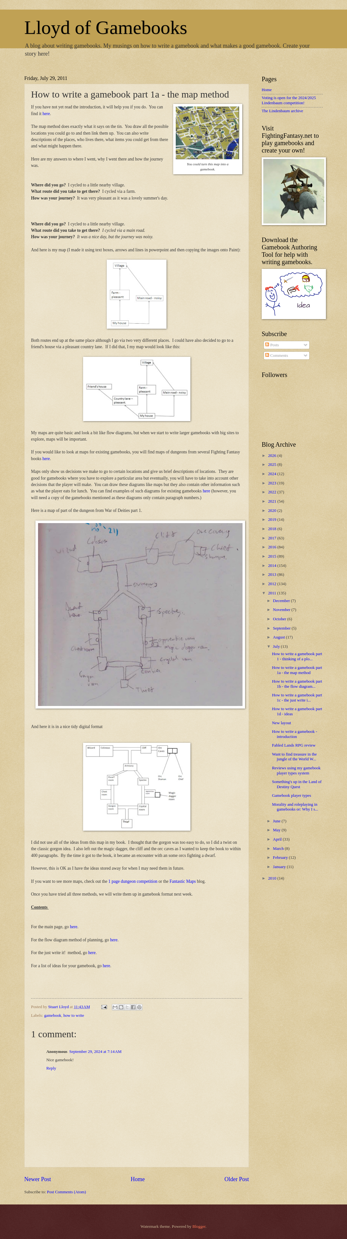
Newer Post (37, 1179)
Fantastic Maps (183, 881)
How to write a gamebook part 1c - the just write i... (297, 697)
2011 (272, 593)
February (281, 857)
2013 (272, 574)
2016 (272, 547)
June (277, 821)
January (280, 867)
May (277, 830)
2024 (272, 474)
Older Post (236, 1179)
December (282, 601)
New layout (281, 723)
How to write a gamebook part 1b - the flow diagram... (297, 683)
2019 (272, 519)
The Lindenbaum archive (282, 111)
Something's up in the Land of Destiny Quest (296, 784)
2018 (272, 529)
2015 (272, 556)
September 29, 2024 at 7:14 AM (95, 1051)
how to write (73, 1015)
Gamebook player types (291, 795)
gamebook (52, 1015)
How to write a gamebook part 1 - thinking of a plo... (297, 656)
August (279, 637)
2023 (272, 483)
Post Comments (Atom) (66, 1192)
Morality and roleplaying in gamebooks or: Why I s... (295, 807)
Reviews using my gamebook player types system (296, 770)
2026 (272, 455)
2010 (272, 878)
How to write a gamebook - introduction (294, 734)
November (282, 610)
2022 (272, 492)
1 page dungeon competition (133, 881)
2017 (272, 538)
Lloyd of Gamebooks (105, 27)
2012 (272, 584)
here (46, 113)
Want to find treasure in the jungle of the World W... (294, 756)
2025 (272, 464)
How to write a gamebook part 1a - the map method (297, 670)
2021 (272, 501)
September (282, 628)
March (279, 848)
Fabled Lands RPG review (293, 745)
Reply (51, 1068)
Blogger (198, 1226)
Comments (276, 355)
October (280, 619)
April (277, 839)
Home (138, 1179)
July (277, 646)
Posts (272, 345)
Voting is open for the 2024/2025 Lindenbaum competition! (289, 100)
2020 (272, 510)
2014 (272, 565)
